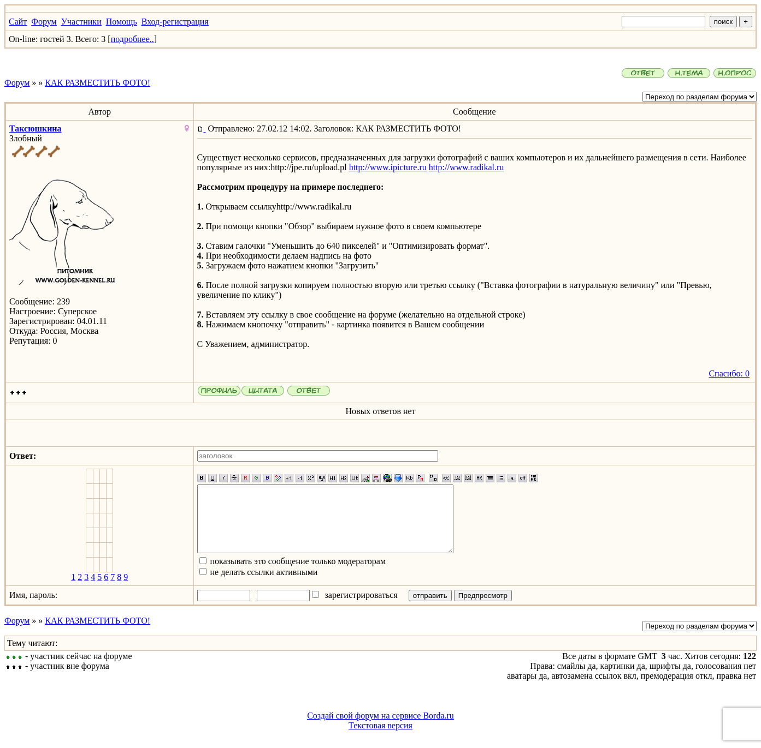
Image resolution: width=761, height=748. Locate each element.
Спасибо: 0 (729, 373)
